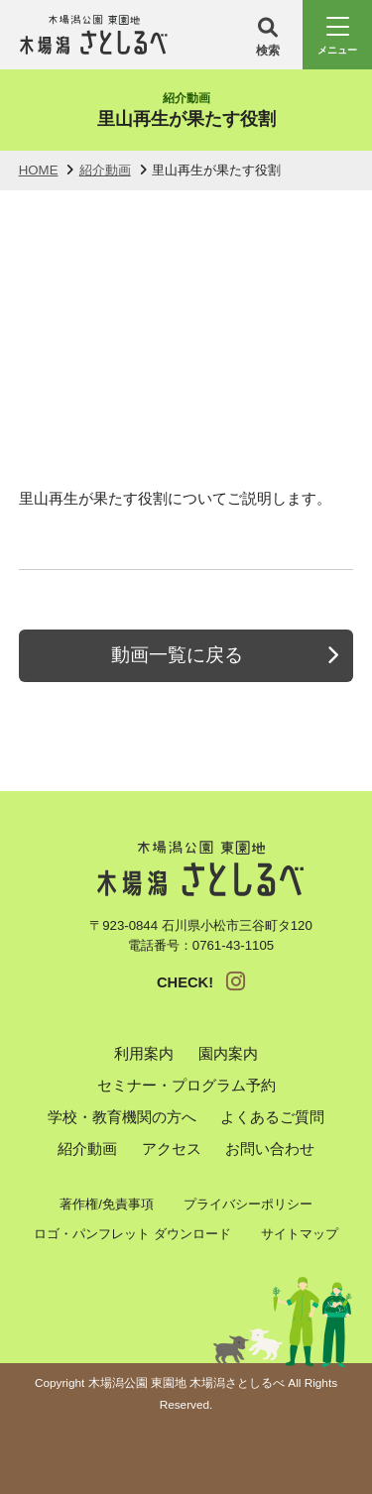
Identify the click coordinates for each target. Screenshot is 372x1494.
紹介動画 (105, 170)
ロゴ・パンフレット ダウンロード (132, 1233)
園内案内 (228, 1054)
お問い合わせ (269, 1149)
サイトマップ (299, 1233)
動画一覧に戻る (177, 654)
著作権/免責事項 (107, 1204)
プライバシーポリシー (248, 1204)
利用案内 (144, 1054)
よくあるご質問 (272, 1117)
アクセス (171, 1149)
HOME (39, 170)
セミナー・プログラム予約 (186, 1085)
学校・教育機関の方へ (122, 1117)
